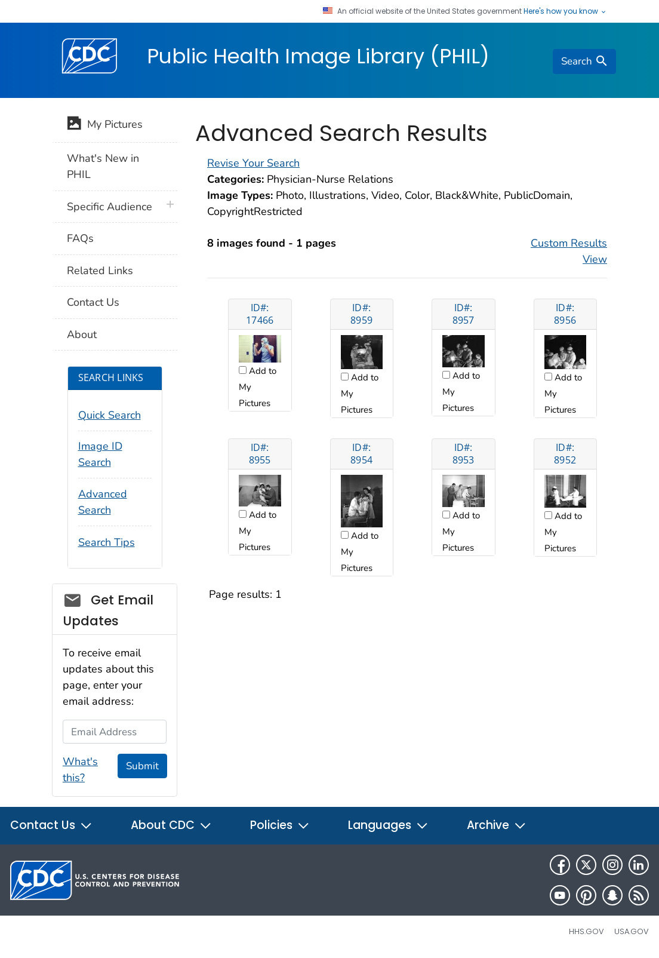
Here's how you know (565, 11)
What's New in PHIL (103, 166)
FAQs (80, 238)
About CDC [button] (171, 825)
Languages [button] (388, 825)
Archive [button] (496, 825)
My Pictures (105, 125)
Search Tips (106, 542)
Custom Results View (569, 251)
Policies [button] (280, 825)
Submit (142, 766)
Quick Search (109, 415)
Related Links (100, 270)
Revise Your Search (253, 163)
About (82, 334)
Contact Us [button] (51, 825)
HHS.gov (586, 931)
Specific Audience (109, 206)
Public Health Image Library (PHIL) (318, 56)
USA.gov (631, 931)
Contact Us (93, 302)
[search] (584, 61)
